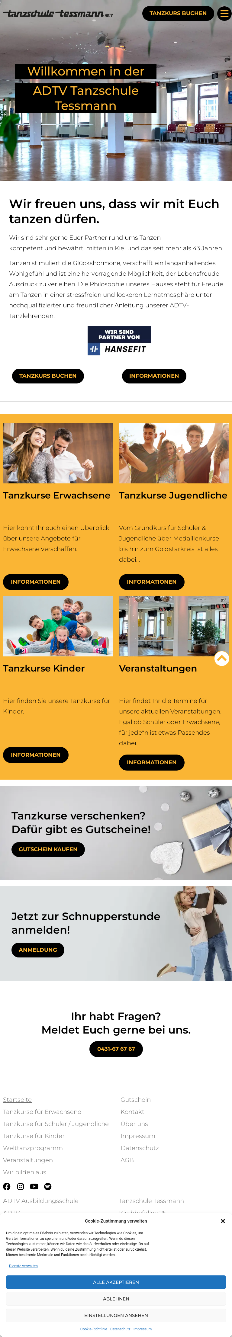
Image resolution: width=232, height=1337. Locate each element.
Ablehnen (116, 1299)
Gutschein (136, 1099)
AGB (127, 1160)
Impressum (143, 1329)
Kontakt (132, 1111)
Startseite (17, 1099)
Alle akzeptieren (116, 1282)
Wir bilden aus (24, 1172)
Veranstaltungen (28, 1160)
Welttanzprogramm (33, 1148)
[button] (223, 1221)
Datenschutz (120, 1329)
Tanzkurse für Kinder (34, 1136)
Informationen (36, 582)
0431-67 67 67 (116, 1049)
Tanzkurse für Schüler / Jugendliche (56, 1123)
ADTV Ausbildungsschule (41, 1200)
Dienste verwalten (23, 1266)
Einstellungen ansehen (116, 1315)
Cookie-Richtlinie (93, 1329)
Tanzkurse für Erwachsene (42, 1111)
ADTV (11, 1213)
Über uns (134, 1123)
